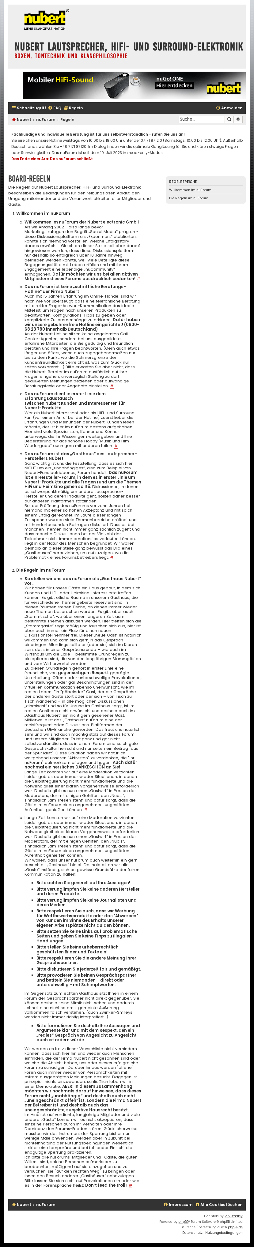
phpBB (183, 1221)
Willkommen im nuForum (190, 189)
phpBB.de (235, 1227)
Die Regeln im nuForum (188, 198)
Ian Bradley (234, 1216)
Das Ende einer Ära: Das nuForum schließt (52, 158)
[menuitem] (54, 108)
